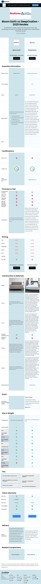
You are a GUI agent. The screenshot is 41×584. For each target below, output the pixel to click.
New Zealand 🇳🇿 (35, 578)
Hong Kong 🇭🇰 (19, 578)
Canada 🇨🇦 (11, 578)
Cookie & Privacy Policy (5, 578)
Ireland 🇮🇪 (25, 578)
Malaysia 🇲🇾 (19, 580)
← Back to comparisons (21, 33)
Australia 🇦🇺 (34, 577)
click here (29, 539)
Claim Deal (35, 5)
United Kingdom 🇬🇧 (27, 577)
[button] (38, 1)
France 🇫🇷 (25, 582)
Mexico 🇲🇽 (11, 580)
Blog (2, 575)
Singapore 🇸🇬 (19, 577)
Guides (2, 576)
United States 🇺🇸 (12, 577)
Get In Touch (3, 577)
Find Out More (16, 516)
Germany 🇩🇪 (26, 580)
